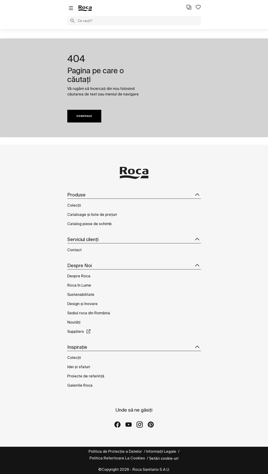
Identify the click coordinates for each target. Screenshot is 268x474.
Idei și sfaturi (78, 367)
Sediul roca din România (88, 313)
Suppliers (75, 331)
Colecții (74, 205)
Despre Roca (78, 276)
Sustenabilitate (80, 294)
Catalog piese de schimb (89, 224)
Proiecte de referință (85, 376)
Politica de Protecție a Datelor (116, 451)
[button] (72, 21)
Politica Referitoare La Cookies (117, 458)
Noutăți (74, 322)
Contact (74, 250)
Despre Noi (134, 265)
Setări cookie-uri (164, 458)
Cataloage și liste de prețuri (92, 214)
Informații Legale (161, 451)
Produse (134, 195)
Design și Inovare (82, 304)
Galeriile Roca (79, 385)
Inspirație (134, 347)
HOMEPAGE (84, 116)
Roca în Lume (79, 285)
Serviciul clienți (134, 239)
